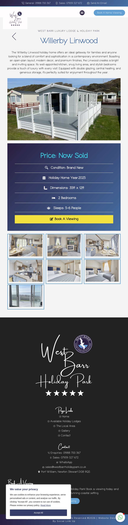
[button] (82, 12)
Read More (45, 505)
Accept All (38, 513)
